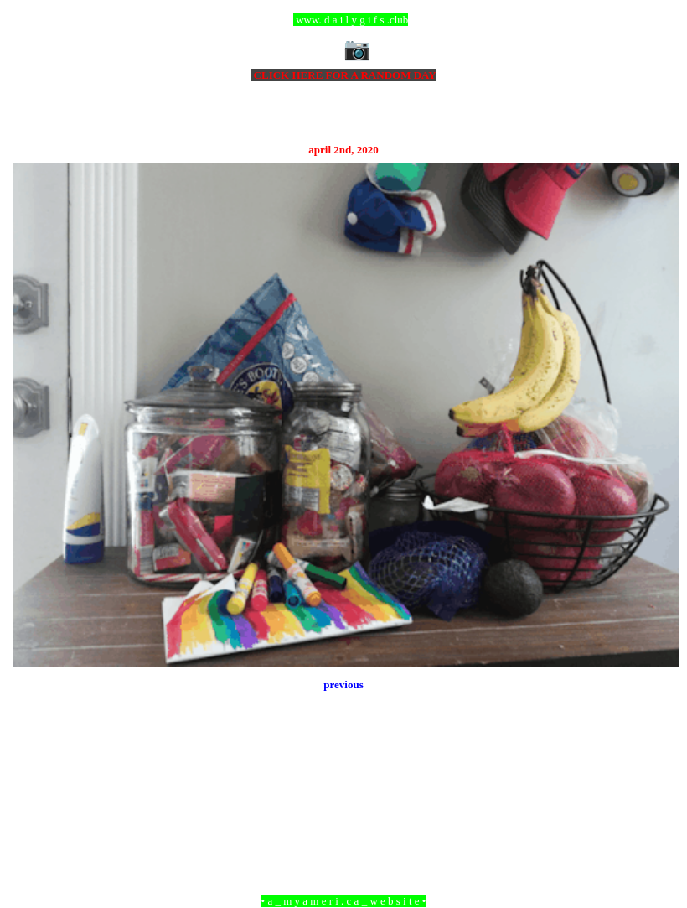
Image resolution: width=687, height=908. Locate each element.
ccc (344, 19)
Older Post (656, 809)
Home (346, 809)
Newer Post (33, 809)
